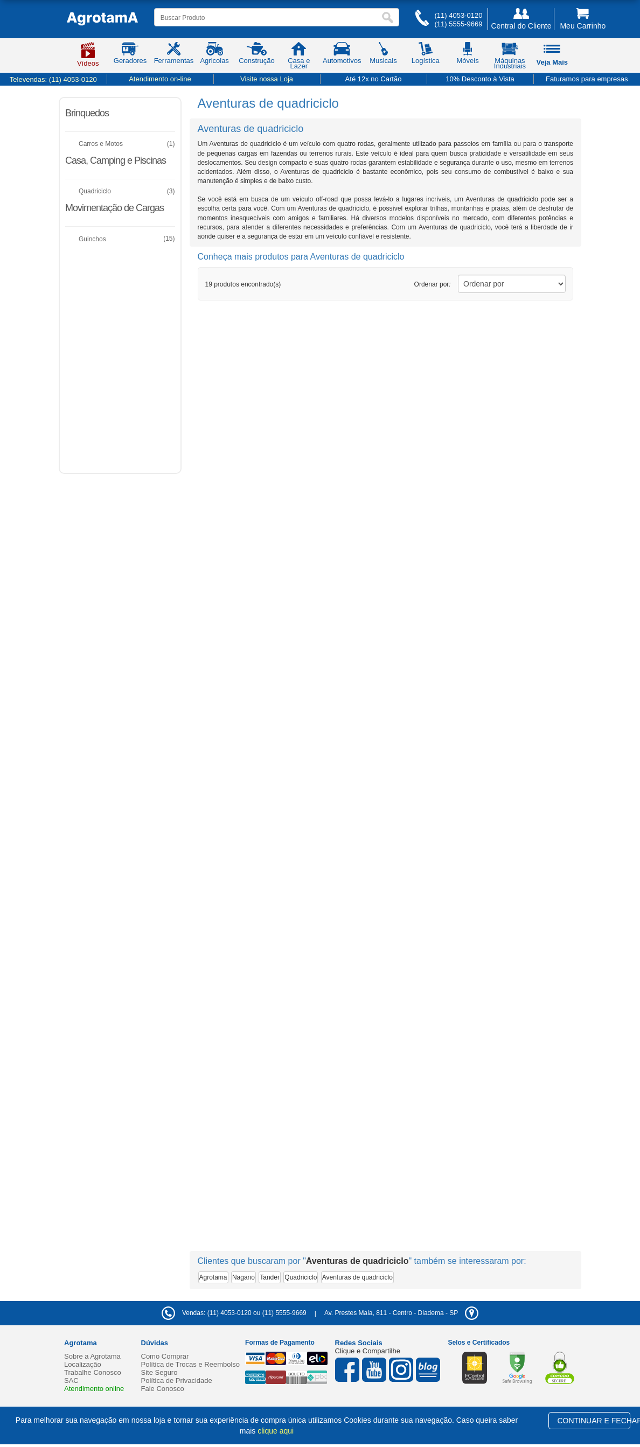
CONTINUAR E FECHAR (593, 1420)
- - (401, 1313)
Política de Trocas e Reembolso (190, 1364)
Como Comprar (165, 1356)
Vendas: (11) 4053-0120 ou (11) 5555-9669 (234, 1313)
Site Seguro (159, 1372)
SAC (71, 1380)
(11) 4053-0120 (458, 15)
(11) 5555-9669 (458, 24)
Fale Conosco (162, 1389)
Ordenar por (432, 284)
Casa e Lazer (299, 57)
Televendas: (53, 79)
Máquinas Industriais (510, 57)
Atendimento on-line (160, 79)
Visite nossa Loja (266, 79)
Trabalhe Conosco (92, 1372)
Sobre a (92, 1356)
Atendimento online (94, 1389)
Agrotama (213, 1277)
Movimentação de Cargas (114, 207)
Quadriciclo (300, 1277)
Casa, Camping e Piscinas (115, 160)
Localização (82, 1364)
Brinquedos (87, 113)
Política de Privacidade (176, 1380)
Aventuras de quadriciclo (357, 1277)
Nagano (243, 1277)
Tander (270, 1277)
